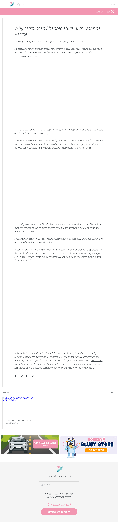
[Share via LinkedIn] (27, 376)
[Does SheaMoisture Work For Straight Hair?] (20, 406)
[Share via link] (33, 376)
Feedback (69, 493)
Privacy (47, 493)
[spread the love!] (59, 511)
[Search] (59, 485)
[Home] (12, 4)
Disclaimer (58, 493)
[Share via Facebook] (15, 376)
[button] (113, 4)
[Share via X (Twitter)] (21, 376)
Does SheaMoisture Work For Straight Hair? (18, 421)
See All (113, 392)
